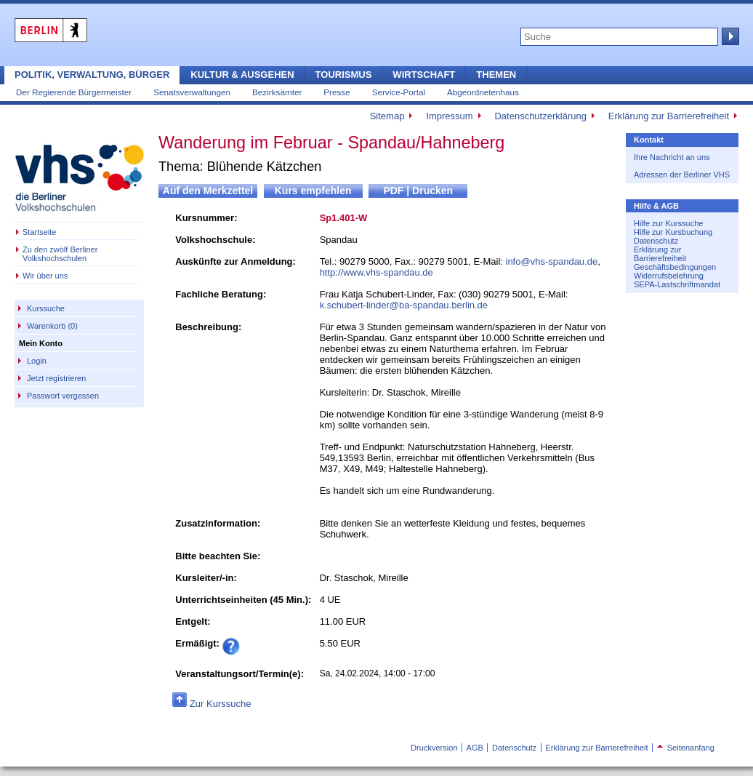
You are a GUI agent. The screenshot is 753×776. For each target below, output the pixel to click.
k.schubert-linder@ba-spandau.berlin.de (404, 305)
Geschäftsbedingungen (675, 267)
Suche (729, 36)
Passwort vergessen (63, 395)
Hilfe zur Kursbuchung (673, 232)
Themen (496, 74)
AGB (475, 747)
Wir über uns (45, 275)
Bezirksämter (277, 92)
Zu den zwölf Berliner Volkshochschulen (60, 254)
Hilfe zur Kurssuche (668, 223)
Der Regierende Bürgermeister (74, 92)
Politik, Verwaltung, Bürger (92, 74)
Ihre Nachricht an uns (672, 157)
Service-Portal (398, 92)
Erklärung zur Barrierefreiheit (668, 116)
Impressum (449, 116)
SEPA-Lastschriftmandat (677, 284)
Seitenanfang (685, 747)
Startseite (39, 232)
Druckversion (434, 747)
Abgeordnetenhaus (483, 92)
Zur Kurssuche (220, 703)
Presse (336, 92)
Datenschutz (656, 240)
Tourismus (343, 74)
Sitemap (387, 116)
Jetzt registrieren (56, 378)
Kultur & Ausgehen (242, 74)
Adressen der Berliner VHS (682, 174)
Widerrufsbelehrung (669, 275)
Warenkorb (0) (52, 325)
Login (37, 360)
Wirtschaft (423, 74)
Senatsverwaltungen (191, 92)
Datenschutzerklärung (540, 116)
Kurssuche (46, 308)
